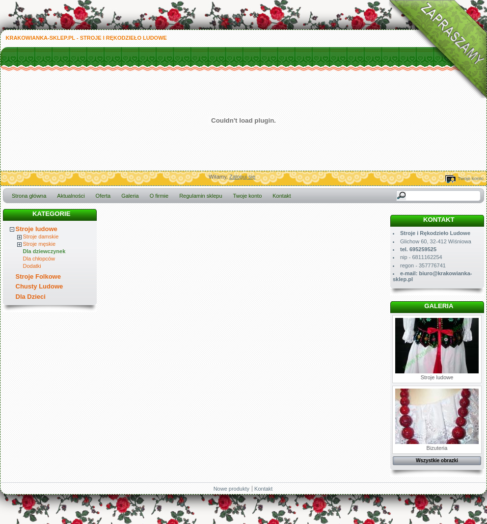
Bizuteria (437, 420)
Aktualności (70, 196)
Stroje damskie (41, 236)
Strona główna (29, 196)
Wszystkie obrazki (437, 460)
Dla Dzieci (31, 296)
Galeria (129, 196)
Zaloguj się (242, 177)
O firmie (159, 196)
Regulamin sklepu (200, 196)
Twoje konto (471, 178)
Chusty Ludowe (39, 286)
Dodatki (32, 266)
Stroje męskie (39, 244)
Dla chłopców (39, 259)
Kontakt (281, 196)
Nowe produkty (231, 489)
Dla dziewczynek (44, 251)
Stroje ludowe (36, 229)
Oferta (103, 196)
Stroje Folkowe (38, 276)
